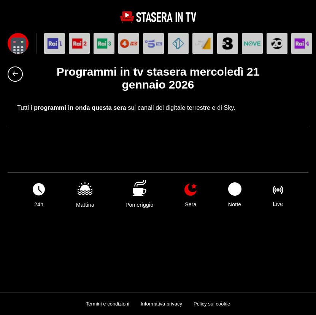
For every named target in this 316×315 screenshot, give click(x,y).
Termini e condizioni (107, 304)
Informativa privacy (161, 304)
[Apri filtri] (18, 43)
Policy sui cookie (212, 304)
